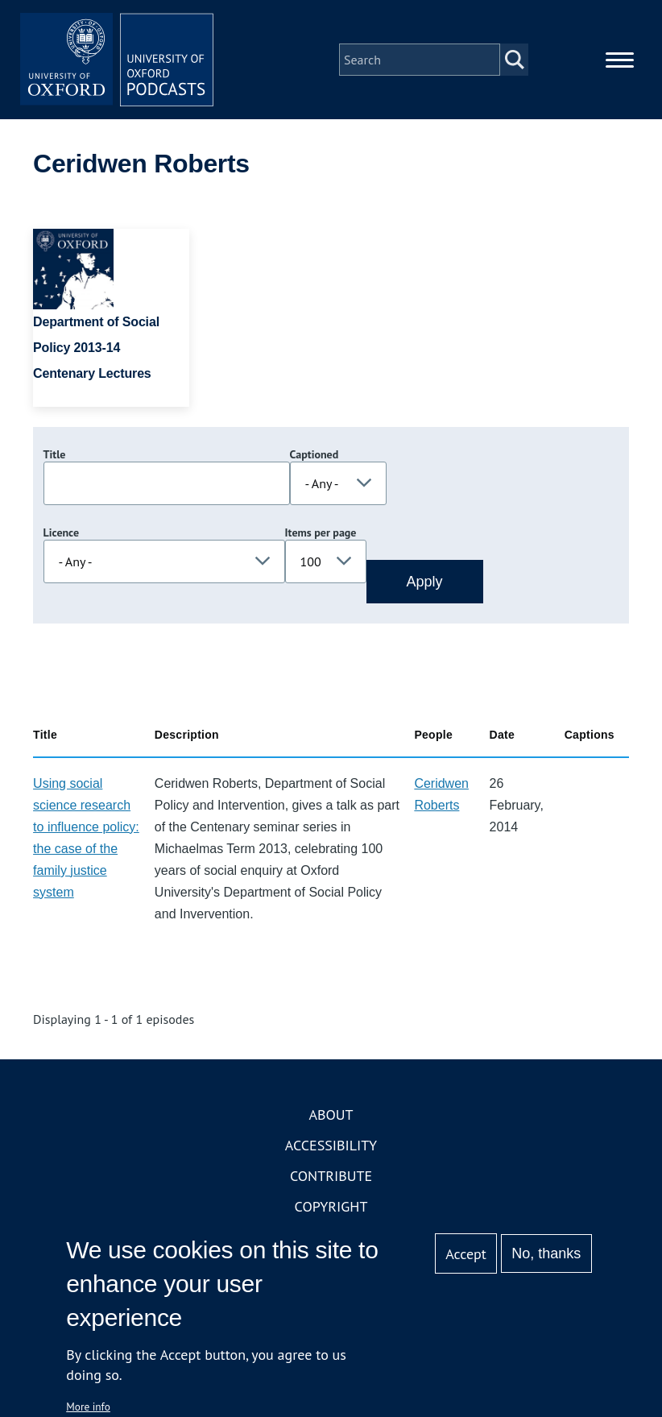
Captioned (314, 454)
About (330, 1114)
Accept (465, 1254)
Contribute (331, 1175)
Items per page (321, 532)
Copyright (331, 1206)
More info (88, 1406)
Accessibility (331, 1145)
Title (54, 454)
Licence (61, 532)
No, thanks (546, 1253)
